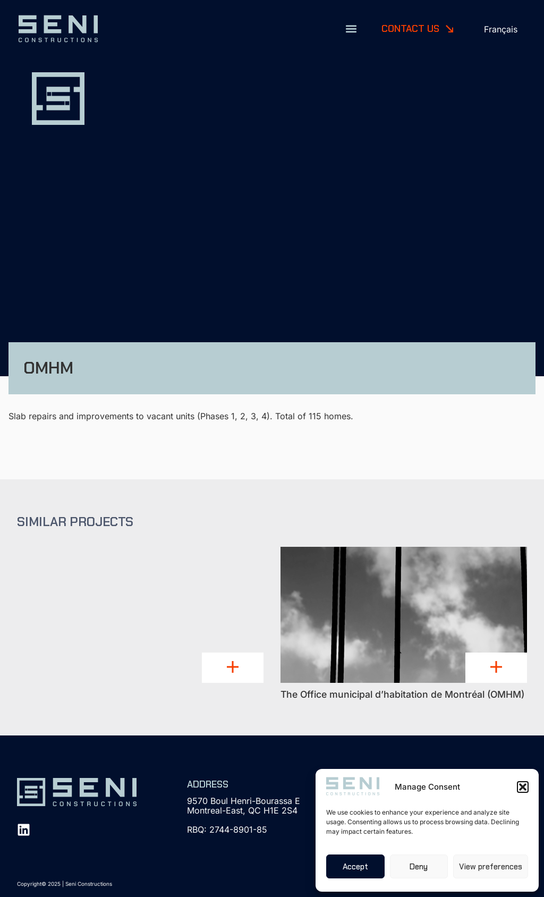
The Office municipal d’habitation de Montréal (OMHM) (402, 694)
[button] (522, 787)
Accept (355, 866)
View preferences (490, 866)
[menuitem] (501, 29)
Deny (419, 866)
